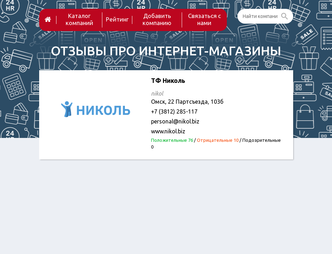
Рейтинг (117, 19)
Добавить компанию (157, 19)
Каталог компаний (79, 19)
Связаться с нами (204, 19)
